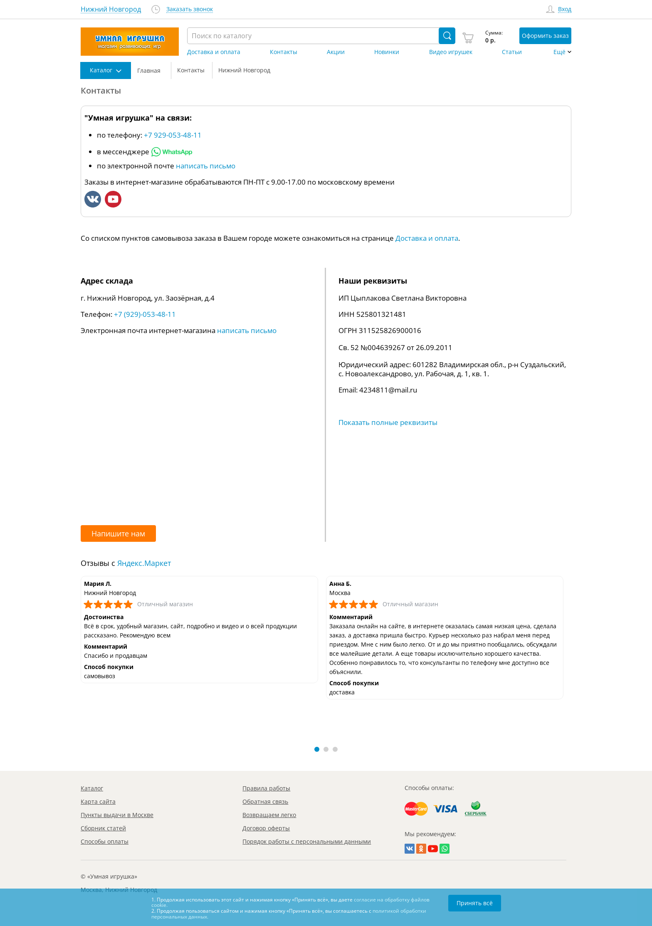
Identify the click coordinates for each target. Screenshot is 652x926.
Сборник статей (103, 828)
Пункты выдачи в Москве (117, 815)
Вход (564, 9)
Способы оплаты (104, 841)
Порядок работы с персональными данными (306, 841)
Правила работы (266, 788)
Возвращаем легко (269, 815)
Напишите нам (118, 533)
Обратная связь (265, 801)
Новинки (386, 52)
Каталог (92, 788)
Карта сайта (98, 801)
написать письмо (205, 165)
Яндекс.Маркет (144, 563)
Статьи (512, 52)
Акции (336, 52)
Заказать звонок (189, 9)
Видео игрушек (450, 52)
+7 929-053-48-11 (173, 135)
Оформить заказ (545, 36)
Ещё (559, 52)
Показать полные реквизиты (387, 422)
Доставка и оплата (213, 52)
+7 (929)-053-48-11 (145, 314)
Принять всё (475, 903)
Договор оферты (266, 828)
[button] (316, 749)
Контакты (283, 52)
